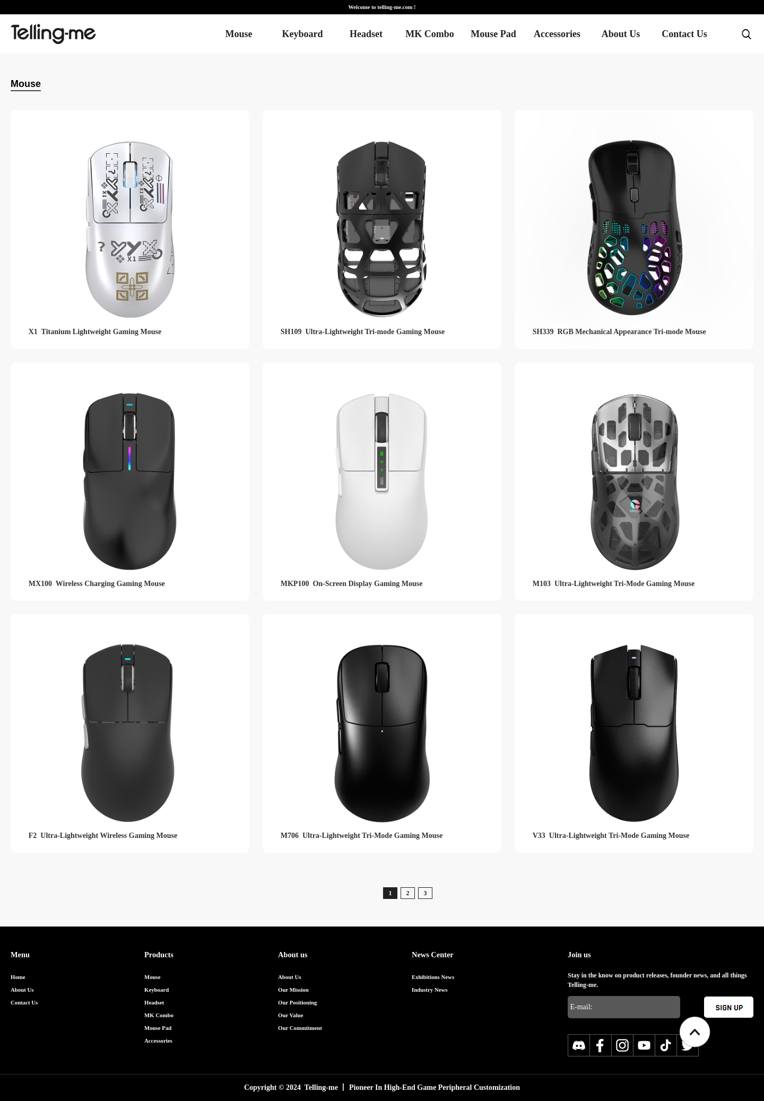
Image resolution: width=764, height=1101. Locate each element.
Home (18, 977)
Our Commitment (300, 1028)
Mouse (239, 34)
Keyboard (302, 34)
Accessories (557, 34)
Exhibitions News (433, 977)
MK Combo (429, 34)
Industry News (430, 989)
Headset (366, 34)
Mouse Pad (493, 34)
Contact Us (684, 34)
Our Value (290, 1015)
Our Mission (293, 989)
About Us (621, 34)
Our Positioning (297, 1002)
